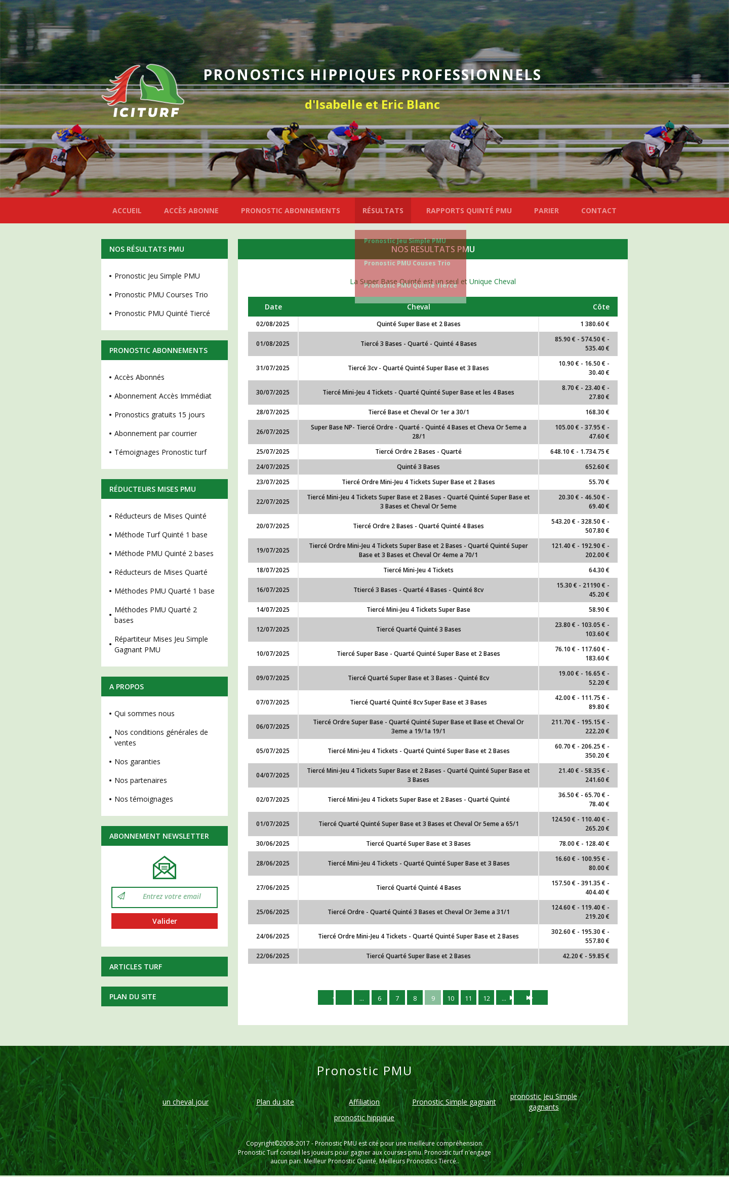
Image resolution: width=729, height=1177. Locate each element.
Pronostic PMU (336, 1145)
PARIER (546, 210)
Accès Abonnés (139, 377)
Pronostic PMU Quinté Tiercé (410, 285)
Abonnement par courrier (155, 433)
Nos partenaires (140, 780)
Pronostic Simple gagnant (454, 1103)
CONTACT (599, 210)
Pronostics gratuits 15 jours (159, 414)
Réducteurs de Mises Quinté (160, 516)
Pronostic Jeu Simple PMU (405, 241)
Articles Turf (135, 966)
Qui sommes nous (144, 713)
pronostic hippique (364, 1119)
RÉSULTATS (382, 210)
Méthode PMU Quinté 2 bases (164, 553)
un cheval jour (186, 1103)
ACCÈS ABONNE (191, 210)
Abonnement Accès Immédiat (163, 396)
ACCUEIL (127, 210)
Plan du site (132, 996)
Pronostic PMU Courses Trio (161, 294)
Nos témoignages (143, 799)
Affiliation (364, 1103)
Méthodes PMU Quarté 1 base (164, 591)
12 (491, 998)
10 (452, 998)
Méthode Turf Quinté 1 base (161, 534)
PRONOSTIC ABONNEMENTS (290, 210)
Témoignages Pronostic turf (160, 452)
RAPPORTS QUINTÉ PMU (469, 210)
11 (471, 998)
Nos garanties (137, 761)
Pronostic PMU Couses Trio (407, 263)
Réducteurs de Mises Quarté (161, 572)
